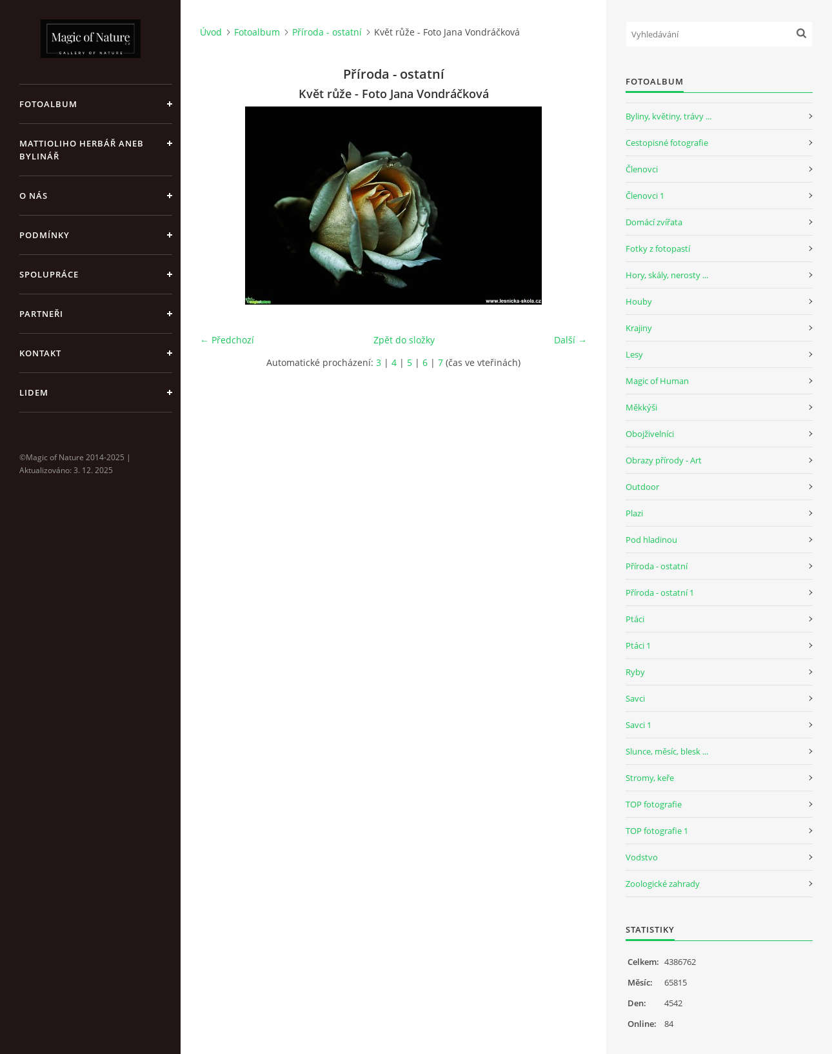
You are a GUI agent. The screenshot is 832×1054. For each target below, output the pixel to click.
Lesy (634, 354)
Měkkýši (641, 407)
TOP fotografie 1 (657, 830)
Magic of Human (657, 381)
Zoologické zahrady (663, 883)
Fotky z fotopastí (658, 248)
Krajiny (639, 328)
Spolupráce (49, 274)
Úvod (211, 32)
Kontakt (40, 353)
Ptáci (635, 619)
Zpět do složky (404, 340)
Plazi (634, 513)
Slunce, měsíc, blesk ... (667, 751)
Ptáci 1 (638, 645)
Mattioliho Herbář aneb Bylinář (81, 149)
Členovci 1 (645, 195)
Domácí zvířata (654, 222)
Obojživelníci (650, 434)
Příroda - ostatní (327, 32)
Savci (635, 698)
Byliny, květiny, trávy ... (668, 116)
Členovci (642, 169)
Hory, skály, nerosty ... (667, 275)
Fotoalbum (48, 104)
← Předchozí (227, 340)
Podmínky (44, 235)
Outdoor (642, 486)
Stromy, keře (650, 778)
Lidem (33, 392)
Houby (639, 301)
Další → (570, 340)
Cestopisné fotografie (667, 142)
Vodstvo (642, 857)
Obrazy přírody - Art (664, 460)
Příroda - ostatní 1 (660, 592)
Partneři (41, 313)
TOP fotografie (654, 804)
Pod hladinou (651, 539)
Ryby (635, 672)
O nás (33, 195)
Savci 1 (638, 725)
